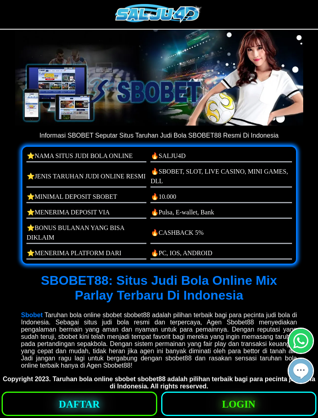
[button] (301, 371)
